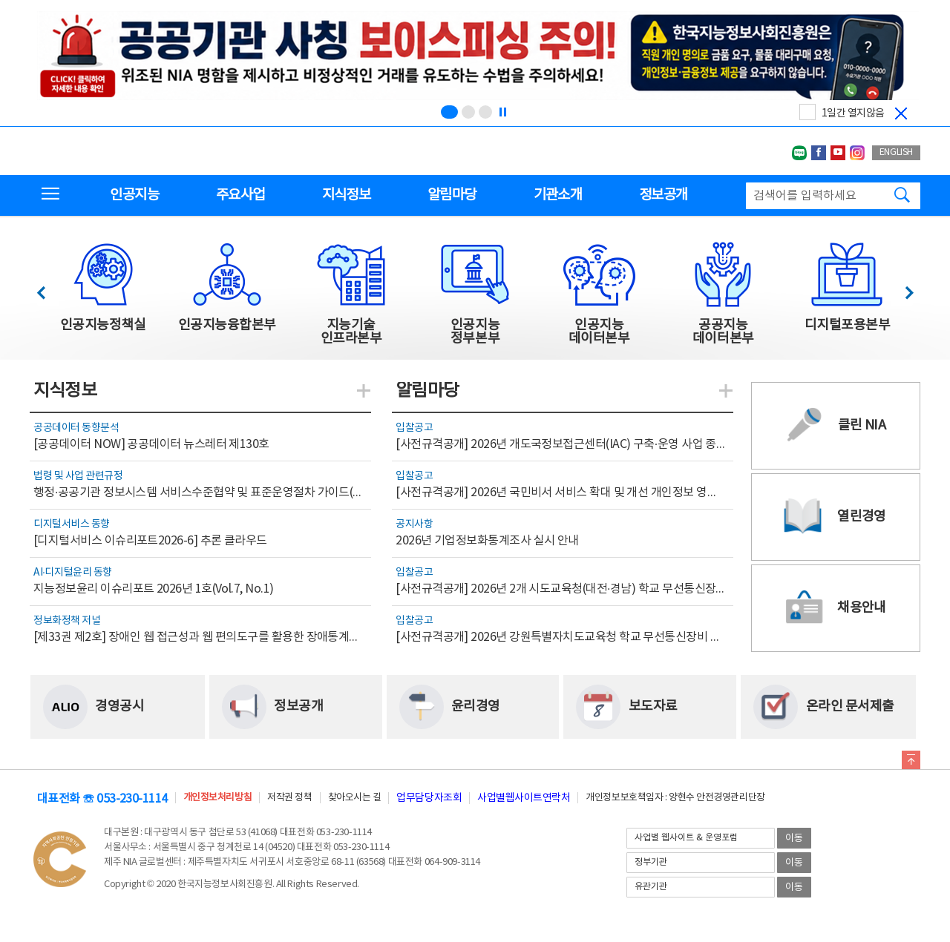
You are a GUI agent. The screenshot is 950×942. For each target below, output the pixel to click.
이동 (794, 838)
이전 (48, 288)
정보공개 (663, 195)
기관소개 (558, 195)
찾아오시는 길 (354, 798)
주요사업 (240, 195)
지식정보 (346, 195)
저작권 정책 (289, 798)
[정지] (502, 112)
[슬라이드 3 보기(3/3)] (485, 112)
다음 (901, 288)
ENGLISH (896, 152)
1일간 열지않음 (853, 113)
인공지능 (134, 195)
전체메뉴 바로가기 (0, 0)
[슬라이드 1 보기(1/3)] (449, 112)
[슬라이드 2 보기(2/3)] (468, 112)
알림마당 (452, 195)
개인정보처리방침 (217, 798)
